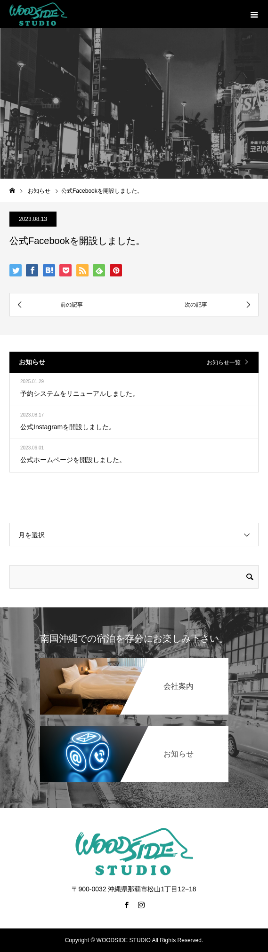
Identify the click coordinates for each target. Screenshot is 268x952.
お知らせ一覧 (224, 362)
